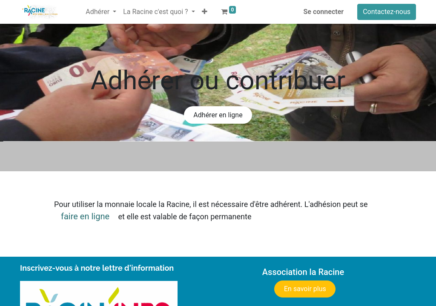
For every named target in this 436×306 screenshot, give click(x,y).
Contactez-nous (386, 12)
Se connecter (324, 12)
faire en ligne (85, 216)
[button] (204, 11)
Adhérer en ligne (217, 115)
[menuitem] (78, 6)
